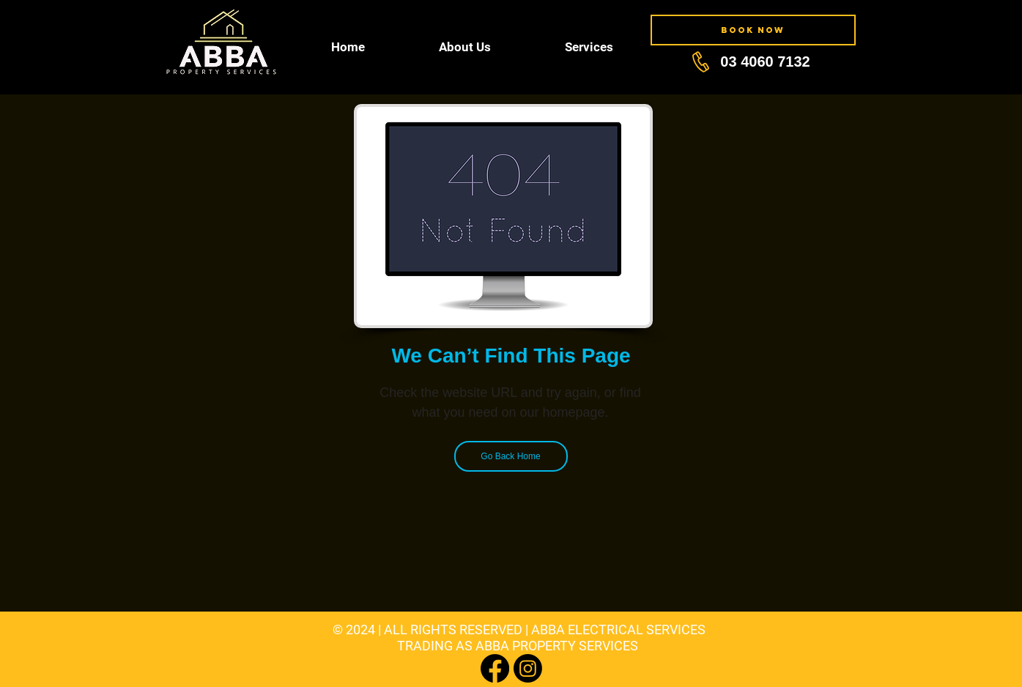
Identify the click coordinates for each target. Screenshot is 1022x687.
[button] (465, 46)
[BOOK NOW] (753, 30)
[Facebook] (495, 668)
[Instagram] (528, 668)
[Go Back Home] (511, 456)
